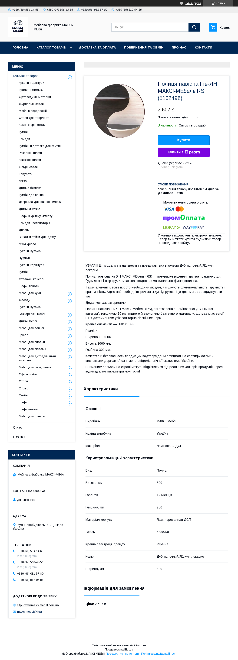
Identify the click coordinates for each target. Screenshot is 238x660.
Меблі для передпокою (36, 367)
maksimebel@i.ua (29, 611)
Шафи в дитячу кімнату (36, 216)
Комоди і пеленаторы (34, 223)
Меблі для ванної (31, 328)
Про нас (179, 47)
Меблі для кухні (30, 293)
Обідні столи (28, 167)
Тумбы (23, 395)
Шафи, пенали (29, 286)
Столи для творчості (34, 118)
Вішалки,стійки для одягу (37, 237)
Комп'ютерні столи (32, 124)
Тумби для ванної (32, 195)
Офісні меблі (28, 374)
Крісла (23, 335)
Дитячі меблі (28, 321)
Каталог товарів (51, 47)
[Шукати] (194, 27)
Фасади (24, 300)
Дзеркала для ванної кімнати (40, 202)
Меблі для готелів (32, 416)
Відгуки (19, 59)
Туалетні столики (31, 89)
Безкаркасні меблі (32, 314)
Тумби (23, 132)
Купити (183, 140)
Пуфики (24, 258)
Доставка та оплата (97, 47)
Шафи (23, 402)
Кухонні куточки (30, 251)
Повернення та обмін (143, 47)
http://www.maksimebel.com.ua (38, 605)
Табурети (25, 174)
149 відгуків (193, 3)
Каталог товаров (25, 76)
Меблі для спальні (32, 342)
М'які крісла (27, 244)
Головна (20, 47)
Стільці (24, 388)
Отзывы (19, 437)
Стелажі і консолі (31, 279)
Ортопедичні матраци (35, 97)
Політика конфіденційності (158, 653)
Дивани (24, 230)
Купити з (184, 152)
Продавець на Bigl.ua (119, 649)
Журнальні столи (31, 104)
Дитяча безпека (30, 188)
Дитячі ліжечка (29, 209)
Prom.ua (141, 645)
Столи (23, 381)
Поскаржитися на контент (122, 653)
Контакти (203, 47)
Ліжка (23, 181)
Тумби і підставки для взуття (40, 146)
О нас (17, 427)
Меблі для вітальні (32, 349)
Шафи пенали (29, 409)
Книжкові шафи (30, 160)
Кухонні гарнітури (31, 82)
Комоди (24, 139)
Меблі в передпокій (33, 111)
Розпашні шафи (30, 153)
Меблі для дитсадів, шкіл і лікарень (38, 358)
